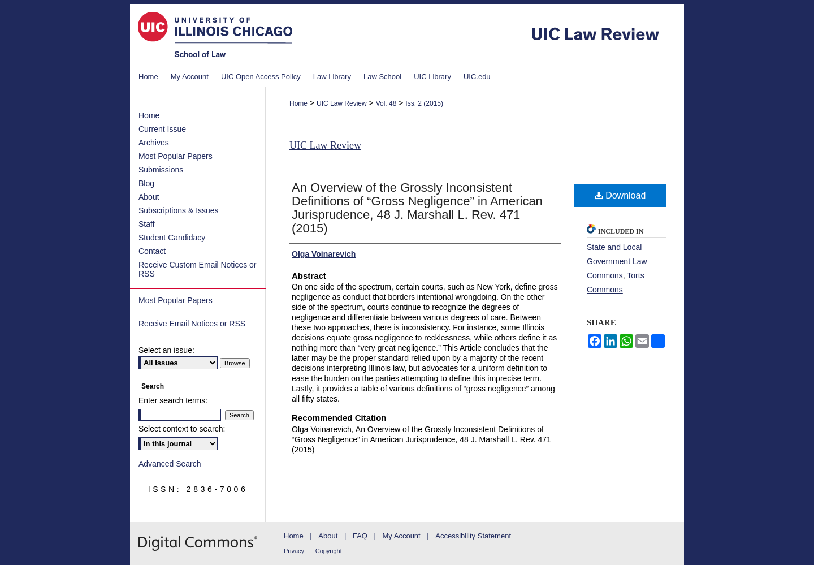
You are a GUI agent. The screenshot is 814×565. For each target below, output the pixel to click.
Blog (146, 183)
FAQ (360, 536)
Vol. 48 (386, 103)
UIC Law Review (342, 103)
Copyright (328, 550)
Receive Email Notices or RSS (191, 323)
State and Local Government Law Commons (617, 261)
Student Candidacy (171, 237)
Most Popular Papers (175, 156)
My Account (402, 536)
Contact (152, 251)
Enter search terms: (172, 400)
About (148, 196)
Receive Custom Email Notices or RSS (197, 269)
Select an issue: (166, 350)
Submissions (160, 169)
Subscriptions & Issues (178, 210)
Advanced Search (169, 463)
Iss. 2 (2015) (424, 103)
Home (298, 103)
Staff (146, 223)
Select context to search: (181, 428)
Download (620, 195)
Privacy (294, 550)
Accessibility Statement (473, 536)
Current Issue (162, 128)
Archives (153, 142)
